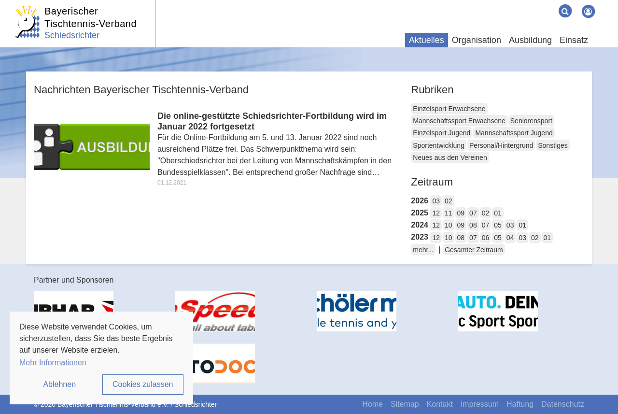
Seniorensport (531, 121)
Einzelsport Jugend (441, 133)
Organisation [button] (476, 40)
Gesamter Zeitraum (474, 250)
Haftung (520, 404)
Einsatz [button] (574, 40)
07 (473, 213)
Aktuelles (426, 40)
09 (461, 213)
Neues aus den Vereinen (450, 157)
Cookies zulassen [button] (142, 384)
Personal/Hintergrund (501, 145)
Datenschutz (562, 404)
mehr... (423, 250)
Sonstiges (552, 145)
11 (448, 213)
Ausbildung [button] (530, 40)
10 (448, 225)
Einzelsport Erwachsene (449, 109)
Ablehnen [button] (59, 384)
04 (510, 238)
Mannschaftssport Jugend (513, 133)
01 (498, 213)
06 (486, 238)
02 (448, 201)
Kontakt (440, 404)
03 (436, 201)
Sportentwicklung (438, 145)
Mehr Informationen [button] (52, 362)
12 (436, 213)
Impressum (480, 404)
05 (498, 225)
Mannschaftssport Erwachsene (459, 121)
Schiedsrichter (71, 35)
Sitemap (405, 404)
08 (473, 225)
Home (372, 404)
